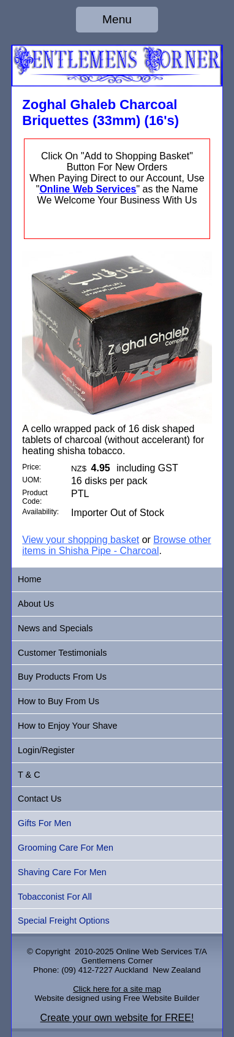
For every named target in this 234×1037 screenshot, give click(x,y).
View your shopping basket (80, 539)
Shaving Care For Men (62, 872)
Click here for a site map (117, 988)
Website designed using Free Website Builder (116, 998)
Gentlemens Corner (117, 960)
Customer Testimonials (62, 653)
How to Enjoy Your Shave (67, 726)
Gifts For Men (44, 823)
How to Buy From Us (58, 701)
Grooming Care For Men (65, 848)
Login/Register (46, 750)
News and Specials (55, 628)
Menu (117, 19)
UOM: (31, 480)
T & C (29, 775)
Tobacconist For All (55, 897)
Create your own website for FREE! (117, 1017)
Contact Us (39, 798)
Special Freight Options (64, 920)
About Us (36, 604)
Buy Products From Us (62, 677)
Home (29, 579)
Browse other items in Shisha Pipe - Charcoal (116, 545)
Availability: (40, 511)
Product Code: (34, 497)
